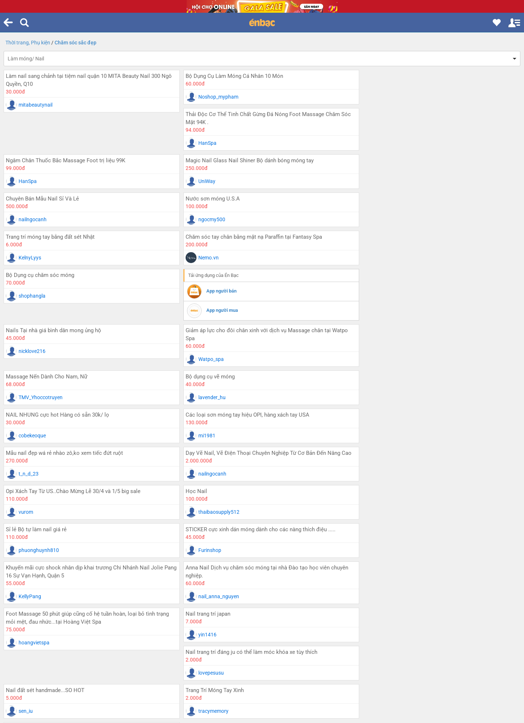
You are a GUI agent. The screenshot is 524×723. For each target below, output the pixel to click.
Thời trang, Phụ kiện (27, 42)
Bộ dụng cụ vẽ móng (204, 283)
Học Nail (190, 367)
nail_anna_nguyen (385, 434)
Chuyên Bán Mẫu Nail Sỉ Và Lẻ (389, 122)
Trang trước (77, 588)
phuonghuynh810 (385, 388)
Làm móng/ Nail (26, 58)
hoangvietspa (34, 481)
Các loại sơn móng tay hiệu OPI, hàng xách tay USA (68, 321)
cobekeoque (379, 304)
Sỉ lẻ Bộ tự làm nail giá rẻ (383, 367)
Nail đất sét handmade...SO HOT (218, 490)
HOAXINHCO (33, 557)
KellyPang (203, 434)
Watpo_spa (378, 266)
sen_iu (199, 511)
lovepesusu (378, 473)
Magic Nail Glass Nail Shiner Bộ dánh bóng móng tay (243, 122)
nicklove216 (378, 219)
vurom (26, 388)
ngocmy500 (32, 181)
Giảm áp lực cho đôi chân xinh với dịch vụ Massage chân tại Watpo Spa (434, 241)
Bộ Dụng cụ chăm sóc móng (40, 198)
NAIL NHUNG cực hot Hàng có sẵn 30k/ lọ (404, 283)
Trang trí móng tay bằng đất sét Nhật (223, 160)
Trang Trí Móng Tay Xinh (382, 490)
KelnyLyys (203, 181)
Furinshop (30, 426)
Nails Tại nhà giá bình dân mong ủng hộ (400, 198)
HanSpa (374, 105)
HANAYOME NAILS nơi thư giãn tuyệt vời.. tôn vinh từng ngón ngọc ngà (87, 532)
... (262, 576)
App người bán (215, 214)
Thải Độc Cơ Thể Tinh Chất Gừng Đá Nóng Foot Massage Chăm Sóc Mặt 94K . (435, 80)
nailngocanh (379, 143)
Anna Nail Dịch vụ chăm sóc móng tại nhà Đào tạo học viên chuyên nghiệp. (434, 409)
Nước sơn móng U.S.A (33, 160)
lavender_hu (205, 304)
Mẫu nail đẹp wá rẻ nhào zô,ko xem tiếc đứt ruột (238, 321)
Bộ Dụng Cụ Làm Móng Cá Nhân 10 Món (228, 76)
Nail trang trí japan (201, 452)
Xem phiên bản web (263, 652)
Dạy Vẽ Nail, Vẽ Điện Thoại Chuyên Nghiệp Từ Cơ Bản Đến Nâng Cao (430, 325)
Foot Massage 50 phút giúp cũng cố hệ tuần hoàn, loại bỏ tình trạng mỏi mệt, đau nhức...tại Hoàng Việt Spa (87, 456)
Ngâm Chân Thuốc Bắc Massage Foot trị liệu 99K (65, 122)
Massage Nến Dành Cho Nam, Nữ (46, 283)
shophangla (32, 219)
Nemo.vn (375, 181)
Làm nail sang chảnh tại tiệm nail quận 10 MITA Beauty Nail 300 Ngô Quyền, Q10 (83, 80)
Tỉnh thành (234, 610)
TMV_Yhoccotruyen (41, 304)
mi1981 (27, 342)
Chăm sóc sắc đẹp (75, 42)
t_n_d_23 (202, 342)
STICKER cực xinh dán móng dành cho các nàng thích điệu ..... (81, 405)
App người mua (216, 234)
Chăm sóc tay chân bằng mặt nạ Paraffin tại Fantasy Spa (421, 160)
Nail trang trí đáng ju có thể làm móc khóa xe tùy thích (418, 452)
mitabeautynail (35, 105)
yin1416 (201, 473)
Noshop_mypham (212, 97)
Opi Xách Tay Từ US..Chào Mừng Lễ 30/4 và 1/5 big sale (73, 367)
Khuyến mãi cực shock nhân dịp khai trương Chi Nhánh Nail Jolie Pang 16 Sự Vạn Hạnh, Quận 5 (258, 409)
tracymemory (380, 511)
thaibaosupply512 (212, 388)
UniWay (200, 143)
